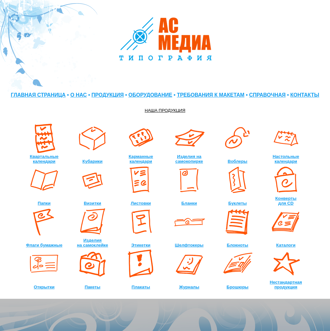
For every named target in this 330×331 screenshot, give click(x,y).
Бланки (189, 203)
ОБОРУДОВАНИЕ (150, 95)
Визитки (92, 203)
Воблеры (238, 161)
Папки (44, 203)
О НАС (78, 95)
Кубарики (92, 161)
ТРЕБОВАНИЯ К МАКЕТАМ (211, 95)
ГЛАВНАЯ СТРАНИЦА (38, 95)
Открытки (44, 287)
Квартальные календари (44, 159)
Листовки (141, 203)
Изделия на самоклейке (92, 243)
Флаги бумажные (44, 245)
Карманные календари (141, 159)
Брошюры (237, 287)
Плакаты (140, 287)
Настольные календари (286, 159)
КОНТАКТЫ (304, 95)
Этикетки (140, 245)
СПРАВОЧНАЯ (267, 95)
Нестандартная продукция (286, 284)
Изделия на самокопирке (189, 159)
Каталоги (286, 245)
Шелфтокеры (189, 245)
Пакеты (93, 287)
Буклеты (237, 203)
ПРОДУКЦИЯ (108, 95)
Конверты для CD (285, 201)
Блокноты (237, 245)
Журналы (189, 287)
